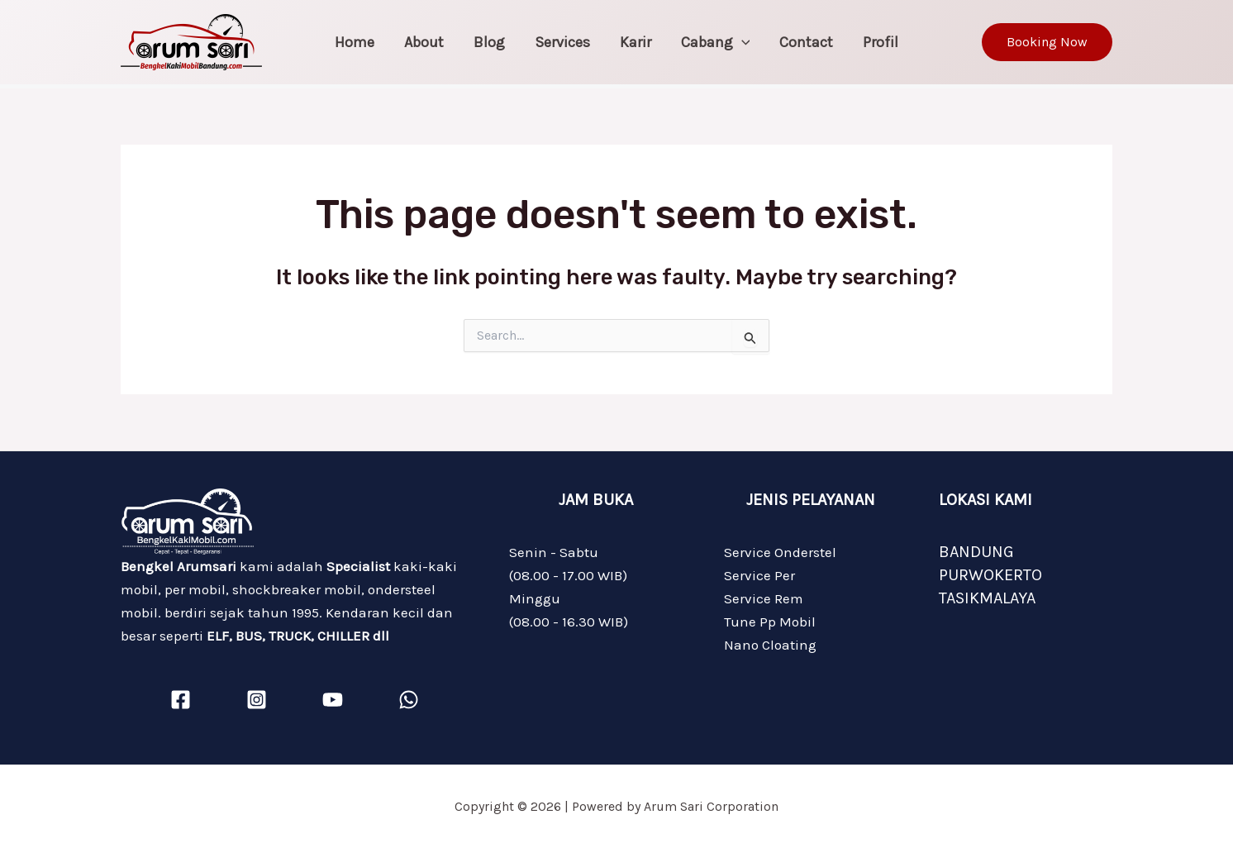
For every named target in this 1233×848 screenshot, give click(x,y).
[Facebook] (180, 699)
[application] (741, 42)
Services (562, 42)
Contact (806, 42)
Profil (880, 42)
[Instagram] (256, 699)
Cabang (715, 42)
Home (354, 42)
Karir (635, 42)
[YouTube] (332, 699)
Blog (489, 42)
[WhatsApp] (408, 699)
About (424, 42)
